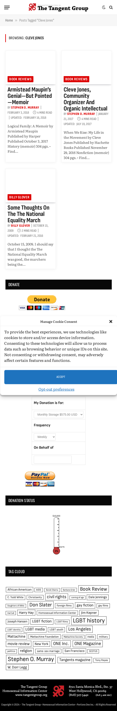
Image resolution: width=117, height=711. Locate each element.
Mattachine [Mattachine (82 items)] (16, 636)
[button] (111, 321)
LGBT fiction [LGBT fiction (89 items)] (42, 621)
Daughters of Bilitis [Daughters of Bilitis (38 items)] (15, 605)
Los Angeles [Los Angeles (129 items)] (79, 629)
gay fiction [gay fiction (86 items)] (85, 605)
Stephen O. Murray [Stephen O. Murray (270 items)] (31, 659)
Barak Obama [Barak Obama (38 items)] (52, 589)
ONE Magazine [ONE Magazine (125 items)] (87, 643)
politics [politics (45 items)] (11, 651)
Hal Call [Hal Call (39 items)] (10, 613)
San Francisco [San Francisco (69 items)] (74, 651)
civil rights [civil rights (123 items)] (56, 597)
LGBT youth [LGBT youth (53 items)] (56, 629)
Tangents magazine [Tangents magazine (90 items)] (74, 659)
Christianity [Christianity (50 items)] (35, 597)
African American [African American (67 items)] (20, 590)
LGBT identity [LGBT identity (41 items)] (14, 629)
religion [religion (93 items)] (26, 650)
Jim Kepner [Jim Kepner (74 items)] (89, 613)
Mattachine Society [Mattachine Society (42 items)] (73, 637)
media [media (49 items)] (90, 636)
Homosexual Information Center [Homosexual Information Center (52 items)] (57, 613)
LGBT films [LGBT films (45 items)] (62, 621)
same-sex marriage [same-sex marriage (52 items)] (48, 651)
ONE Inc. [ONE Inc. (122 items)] (61, 643)
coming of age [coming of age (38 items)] (77, 597)
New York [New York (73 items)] (41, 644)
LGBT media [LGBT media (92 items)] (35, 629)
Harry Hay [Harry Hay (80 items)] (26, 612)
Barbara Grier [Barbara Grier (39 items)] (69, 589)
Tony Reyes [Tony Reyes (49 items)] (101, 660)
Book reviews (20, 79)
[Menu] (7, 7)
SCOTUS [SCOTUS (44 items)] (93, 651)
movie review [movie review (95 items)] (19, 643)
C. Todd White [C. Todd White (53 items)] (15, 597)
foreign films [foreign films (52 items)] (64, 605)
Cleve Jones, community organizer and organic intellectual (85, 99)
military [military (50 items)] (103, 636)
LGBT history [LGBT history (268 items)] (89, 620)
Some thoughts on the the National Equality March (28, 214)
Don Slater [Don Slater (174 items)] (40, 605)
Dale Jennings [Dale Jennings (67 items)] (97, 597)
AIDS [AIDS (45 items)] (38, 589)
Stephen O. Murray (25, 108)
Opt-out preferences (56, 389)
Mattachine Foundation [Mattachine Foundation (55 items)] (44, 636)
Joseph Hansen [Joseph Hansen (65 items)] (17, 621)
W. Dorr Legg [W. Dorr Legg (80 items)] (17, 667)
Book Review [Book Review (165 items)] (93, 589)
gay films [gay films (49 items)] (103, 605)
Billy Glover (19, 197)
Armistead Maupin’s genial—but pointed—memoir (30, 95)
